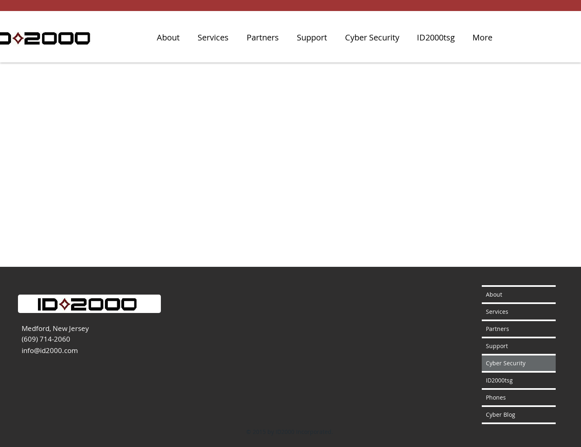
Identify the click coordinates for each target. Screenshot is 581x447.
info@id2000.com (50, 350)
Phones (496, 397)
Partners (497, 329)
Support (497, 346)
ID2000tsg (499, 380)
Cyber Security (505, 363)
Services (497, 311)
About (494, 294)
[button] (372, 37)
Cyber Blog (500, 414)
